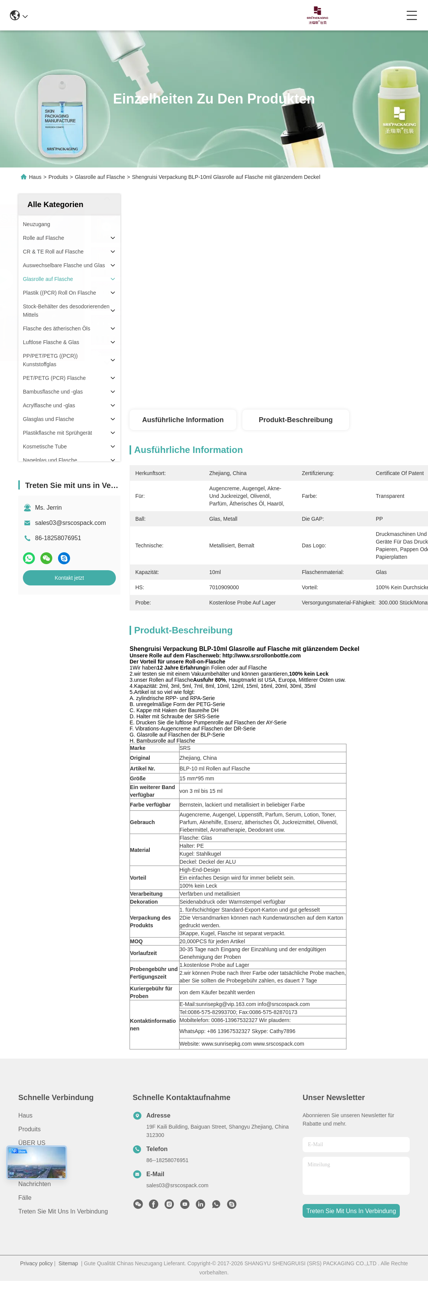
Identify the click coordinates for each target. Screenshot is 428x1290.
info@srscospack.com (124, 15)
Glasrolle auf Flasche (100, 177)
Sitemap (68, 1263)
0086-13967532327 (195, 15)
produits (29, 1129)
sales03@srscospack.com (70, 523)
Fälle (25, 1197)
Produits (58, 177)
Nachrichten (34, 1184)
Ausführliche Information (183, 420)
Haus (35, 177)
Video (26, 1170)
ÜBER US (31, 1143)
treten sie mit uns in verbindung (351, 1211)
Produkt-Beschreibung (296, 420)
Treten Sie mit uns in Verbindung (63, 1211)
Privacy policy (36, 1263)
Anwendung (34, 1156)
